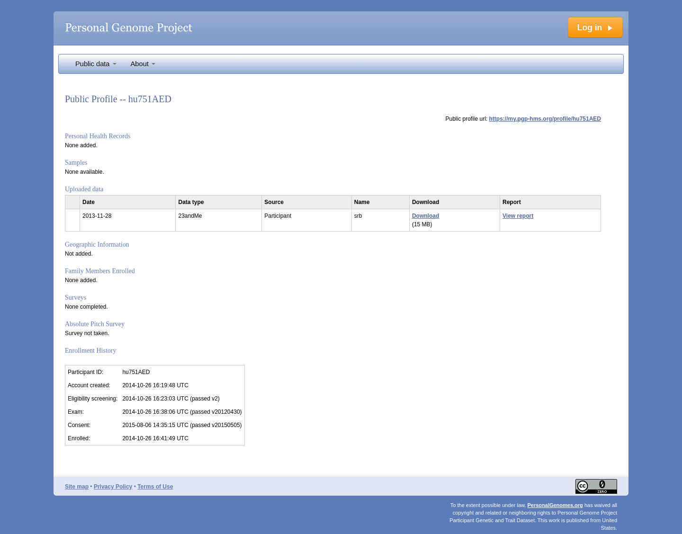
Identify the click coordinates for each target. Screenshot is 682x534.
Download (425, 216)
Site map (77, 486)
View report (518, 216)
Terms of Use (155, 486)
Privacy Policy (113, 486)
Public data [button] (96, 64)
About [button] (143, 64)
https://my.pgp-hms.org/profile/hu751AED (545, 119)
